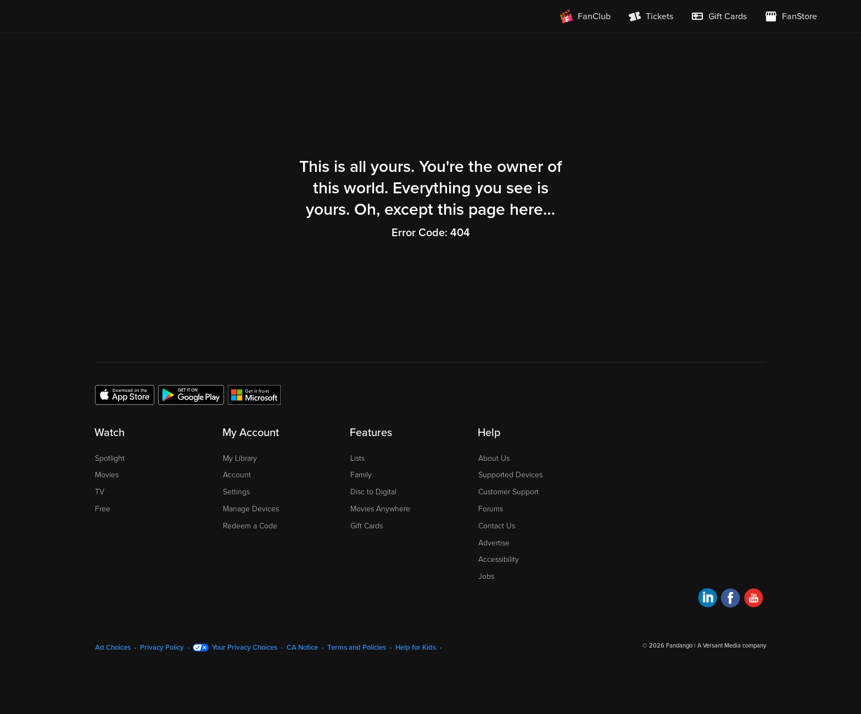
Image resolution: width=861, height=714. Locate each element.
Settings (236, 492)
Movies (107, 474)
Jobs (486, 576)
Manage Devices (251, 509)
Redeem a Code (250, 526)
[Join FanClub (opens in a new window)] (585, 16)
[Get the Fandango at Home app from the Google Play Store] (191, 394)
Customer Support (508, 492)
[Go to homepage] (111, 16)
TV (99, 492)
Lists (357, 458)
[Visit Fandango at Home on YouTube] (753, 599)
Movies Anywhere (380, 509)
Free (102, 509)
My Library (240, 458)
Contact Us (496, 526)
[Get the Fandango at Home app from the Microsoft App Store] (254, 394)
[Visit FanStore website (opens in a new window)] (791, 16)
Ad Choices (113, 647)
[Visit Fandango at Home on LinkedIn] (707, 599)
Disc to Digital (373, 492)
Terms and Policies (356, 647)
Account (237, 474)
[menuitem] (718, 16)
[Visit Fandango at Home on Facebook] (730, 599)
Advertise (494, 543)
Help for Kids (415, 647)
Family (361, 474)
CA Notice (302, 647)
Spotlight (110, 458)
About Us (494, 458)
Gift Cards (366, 526)
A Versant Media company (731, 645)
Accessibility (498, 559)
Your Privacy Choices (244, 647)
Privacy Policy (162, 647)
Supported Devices (510, 474)
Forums (490, 509)
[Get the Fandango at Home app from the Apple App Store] (124, 394)
